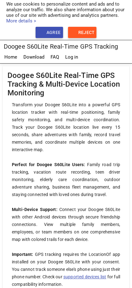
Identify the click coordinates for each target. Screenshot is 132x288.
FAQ (55, 57)
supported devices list (84, 276)
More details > (21, 21)
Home (10, 57)
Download (33, 57)
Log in (71, 57)
